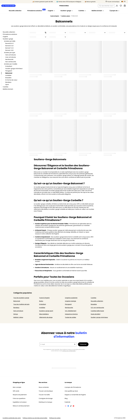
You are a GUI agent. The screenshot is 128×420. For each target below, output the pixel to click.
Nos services (43, 382)
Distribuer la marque (45, 402)
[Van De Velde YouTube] (73, 406)
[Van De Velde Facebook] (68, 406)
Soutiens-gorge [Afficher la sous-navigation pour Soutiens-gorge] (67, 11)
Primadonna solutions (10, 34)
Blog (66, 398)
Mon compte (17, 387)
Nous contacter (44, 387)
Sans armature (18, 311)
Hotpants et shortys (71, 314)
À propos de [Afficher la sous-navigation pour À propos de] (114, 11)
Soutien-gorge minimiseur (14, 68)
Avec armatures (10, 57)
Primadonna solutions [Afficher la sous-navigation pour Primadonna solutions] (36, 10)
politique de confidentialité (69, 351)
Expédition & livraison (20, 402)
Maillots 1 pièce (18, 317)
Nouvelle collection (15, 11)
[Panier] (125, 5)
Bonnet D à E (9, 46)
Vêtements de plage (45, 317)
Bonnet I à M (9, 50)
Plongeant (8, 71)
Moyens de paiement (20, 395)
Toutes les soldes (70, 317)
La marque (68, 382)
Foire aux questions (19, 398)
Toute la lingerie (54, 16)
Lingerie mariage (70, 301)
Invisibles (8, 75)
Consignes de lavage (46, 398)
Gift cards (16, 391)
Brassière (8, 78)
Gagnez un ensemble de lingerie (75, 395)
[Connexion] (117, 5)
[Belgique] (124, 2)
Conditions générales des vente (12, 418)
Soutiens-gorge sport (46, 311)
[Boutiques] (112, 1)
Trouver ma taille (8, 6)
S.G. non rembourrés (97, 308)
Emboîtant (8, 66)
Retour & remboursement (21, 406)
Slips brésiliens (44, 314)
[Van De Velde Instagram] (66, 406)
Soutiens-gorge (65, 16)
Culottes (5, 87)
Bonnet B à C (9, 43)
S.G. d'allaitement (70, 311)
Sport (7, 84)
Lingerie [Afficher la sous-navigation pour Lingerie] (51, 11)
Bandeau (8, 82)
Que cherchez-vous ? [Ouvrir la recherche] (106, 6)
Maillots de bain (8, 89)
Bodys (41, 301)
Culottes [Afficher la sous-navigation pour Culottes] (82, 11)
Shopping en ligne (19, 382)
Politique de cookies (54, 418)
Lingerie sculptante (71, 298)
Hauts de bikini (95, 314)
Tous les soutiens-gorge (21, 298)
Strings (15, 314)
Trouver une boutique (46, 391)
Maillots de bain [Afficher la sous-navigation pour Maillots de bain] (98, 11)
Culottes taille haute (97, 311)
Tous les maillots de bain (21, 304)
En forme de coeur (11, 80)
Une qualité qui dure (71, 391)
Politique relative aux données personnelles (35, 418)
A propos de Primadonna (73, 387)
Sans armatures (10, 55)
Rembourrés (9, 59)
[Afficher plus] (76, 351)
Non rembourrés (10, 62)
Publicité (67, 402)
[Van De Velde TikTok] (71, 406)
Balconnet (8, 73)
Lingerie (5, 37)
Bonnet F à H (9, 48)
